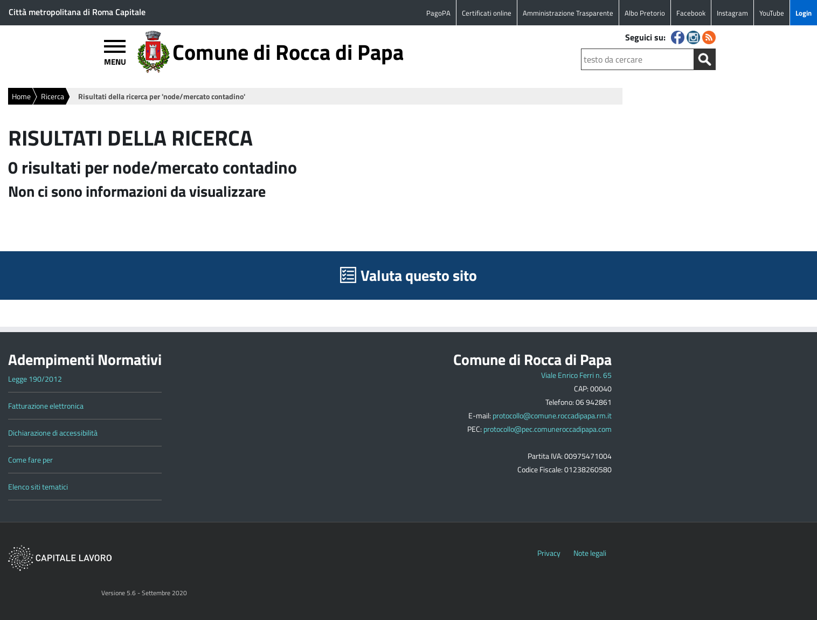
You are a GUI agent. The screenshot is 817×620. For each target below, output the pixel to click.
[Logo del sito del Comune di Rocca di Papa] (153, 70)
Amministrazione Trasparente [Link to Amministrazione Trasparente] (568, 13)
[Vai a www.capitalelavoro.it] (60, 568)
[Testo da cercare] (637, 59)
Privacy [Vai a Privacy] (548, 553)
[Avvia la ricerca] (705, 59)
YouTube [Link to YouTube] (771, 13)
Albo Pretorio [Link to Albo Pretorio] (645, 13)
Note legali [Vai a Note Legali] (589, 553)
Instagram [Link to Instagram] (732, 13)
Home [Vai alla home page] (21, 96)
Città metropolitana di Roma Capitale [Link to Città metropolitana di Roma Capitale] (77, 11)
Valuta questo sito (419, 275)
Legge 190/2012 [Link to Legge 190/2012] (35, 378)
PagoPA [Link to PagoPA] (438, 13)
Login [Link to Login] (803, 13)
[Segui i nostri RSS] (709, 40)
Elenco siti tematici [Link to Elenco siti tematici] (38, 486)
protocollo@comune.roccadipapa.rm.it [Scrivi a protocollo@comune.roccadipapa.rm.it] (552, 415)
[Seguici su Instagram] (694, 40)
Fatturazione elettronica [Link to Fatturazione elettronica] (46, 405)
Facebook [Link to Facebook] (690, 13)
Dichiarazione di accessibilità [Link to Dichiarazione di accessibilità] (53, 432)
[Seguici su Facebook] (679, 40)
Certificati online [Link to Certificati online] (486, 13)
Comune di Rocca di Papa (288, 52)
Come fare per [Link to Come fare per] (30, 459)
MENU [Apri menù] (115, 61)
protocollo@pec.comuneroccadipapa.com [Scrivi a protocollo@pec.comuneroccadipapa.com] (547, 429)
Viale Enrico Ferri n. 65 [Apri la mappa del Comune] (576, 375)
